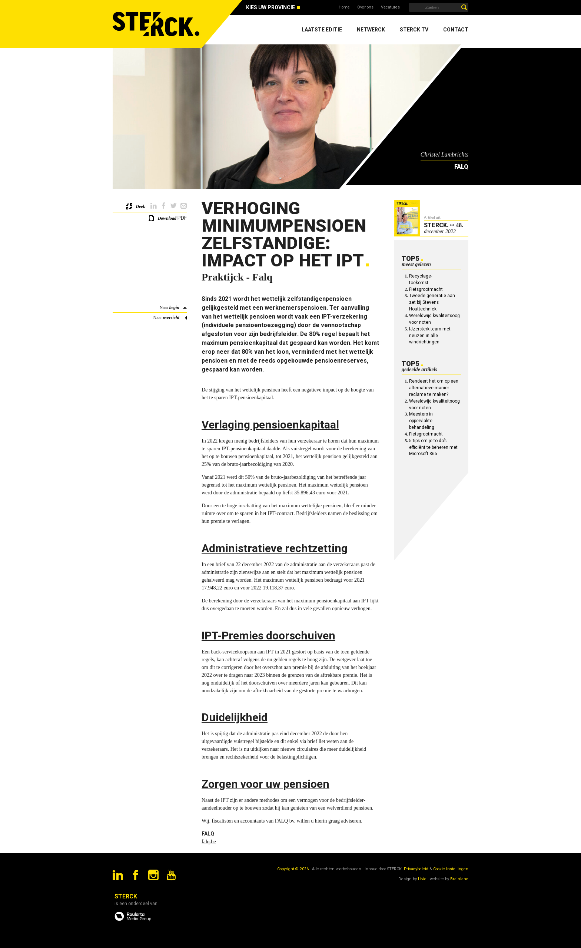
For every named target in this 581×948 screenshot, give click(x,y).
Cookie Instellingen (450, 869)
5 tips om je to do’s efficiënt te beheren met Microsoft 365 (433, 447)
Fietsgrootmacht (426, 289)
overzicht (171, 317)
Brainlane (459, 879)
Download (167, 218)
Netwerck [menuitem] (371, 30)
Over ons (365, 7)
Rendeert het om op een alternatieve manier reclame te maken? (433, 388)
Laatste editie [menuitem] (322, 30)
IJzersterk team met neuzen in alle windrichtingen (430, 335)
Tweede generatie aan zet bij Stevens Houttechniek (432, 302)
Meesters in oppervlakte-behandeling (421, 420)
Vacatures (390, 7)
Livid (422, 879)
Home (344, 7)
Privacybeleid (416, 869)
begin (174, 307)
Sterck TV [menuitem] (414, 30)
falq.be (209, 841)
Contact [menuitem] (455, 30)
